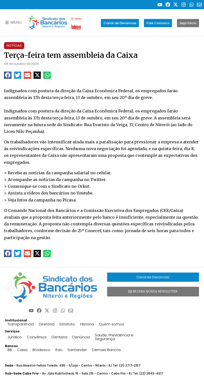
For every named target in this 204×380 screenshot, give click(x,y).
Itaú (58, 349)
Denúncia (81, 337)
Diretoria (47, 324)
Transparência (21, 324)
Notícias (14, 45)
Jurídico (15, 337)
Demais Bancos (106, 349)
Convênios (37, 337)
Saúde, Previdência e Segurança (114, 336)
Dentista (59, 337)
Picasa (69, 199)
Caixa (22, 349)
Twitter (97, 179)
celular (104, 172)
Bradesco (41, 349)
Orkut (83, 186)
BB (10, 349)
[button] (7, 75)
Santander (77, 349)
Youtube (84, 192)
